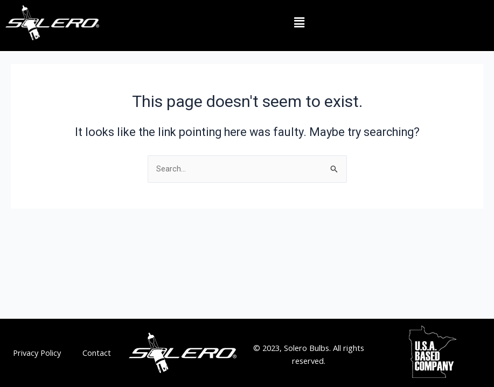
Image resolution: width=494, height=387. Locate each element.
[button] (299, 22)
